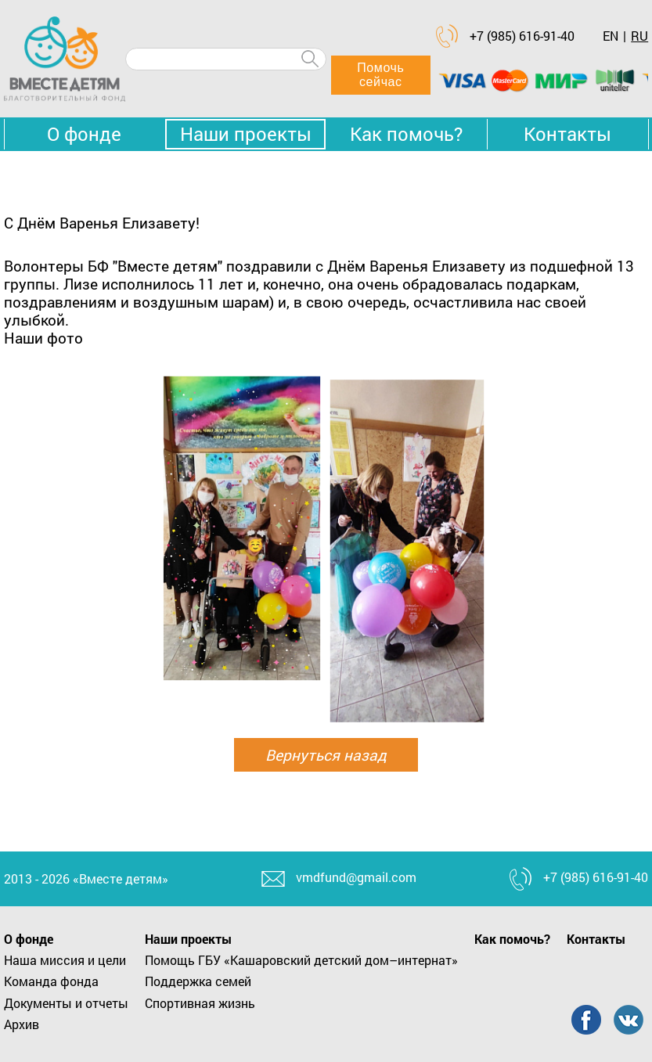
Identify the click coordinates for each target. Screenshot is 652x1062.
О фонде (84, 133)
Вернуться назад (326, 755)
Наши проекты (246, 133)
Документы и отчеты (66, 1002)
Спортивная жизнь (200, 1002)
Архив (21, 1024)
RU (639, 35)
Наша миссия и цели (65, 959)
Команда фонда (51, 981)
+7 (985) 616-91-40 (522, 35)
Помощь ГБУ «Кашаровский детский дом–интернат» (301, 959)
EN (610, 35)
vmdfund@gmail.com (356, 877)
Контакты (567, 133)
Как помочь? (406, 133)
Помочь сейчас (380, 74)
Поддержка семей (198, 981)
